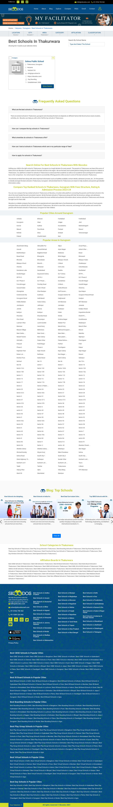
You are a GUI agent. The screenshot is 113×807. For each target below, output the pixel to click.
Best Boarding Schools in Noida (29, 721)
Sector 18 (82, 382)
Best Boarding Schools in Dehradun (42, 715)
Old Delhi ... (20, 340)
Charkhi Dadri (41, 236)
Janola (19, 309)
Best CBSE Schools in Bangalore (41, 656)
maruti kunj (41, 326)
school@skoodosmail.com (18, 607)
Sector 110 (40, 375)
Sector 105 (82, 368)
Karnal (19, 226)
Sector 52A (40, 421)
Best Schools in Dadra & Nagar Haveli (93, 611)
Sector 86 (20, 442)
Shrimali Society (22, 452)
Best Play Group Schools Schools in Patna (83, 746)
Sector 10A (61, 372)
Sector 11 (20, 375)
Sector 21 (61, 386)
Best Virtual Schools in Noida (87, 774)
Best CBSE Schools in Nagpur (81, 663)
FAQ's (76, 9)
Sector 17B (61, 382)
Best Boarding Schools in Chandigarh (69, 718)
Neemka (81, 333)
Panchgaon (82, 340)
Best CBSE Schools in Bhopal (36, 666)
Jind (80, 222)
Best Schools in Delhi (90, 593)
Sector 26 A (20, 393)
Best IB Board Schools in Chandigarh (68, 694)
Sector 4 (40, 407)
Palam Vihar (41, 340)
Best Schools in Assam (41, 598)
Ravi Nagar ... (62, 354)
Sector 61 (40, 428)
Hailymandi (61, 298)
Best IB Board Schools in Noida (29, 697)
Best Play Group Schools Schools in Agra (29, 752)
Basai (80, 253)
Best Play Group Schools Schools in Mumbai (37, 736)
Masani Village (21, 330)
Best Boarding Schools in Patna (45, 718)
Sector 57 (61, 424)
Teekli (18, 466)
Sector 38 (61, 403)
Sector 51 (61, 417)
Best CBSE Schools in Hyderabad (87, 656)
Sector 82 (40, 438)
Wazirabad (40, 473)
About (44, 9)
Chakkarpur (82, 263)
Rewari (81, 229)
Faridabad (61, 219)
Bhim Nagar (62, 256)
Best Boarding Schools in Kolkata (70, 705)
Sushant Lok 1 (21, 463)
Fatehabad (82, 219)
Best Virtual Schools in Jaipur (63, 770)
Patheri (60, 344)
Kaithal (39, 226)
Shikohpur (61, 449)
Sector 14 (40, 379)
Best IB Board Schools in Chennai (30, 684)
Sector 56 (40, 424)
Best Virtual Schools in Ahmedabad (89, 764)
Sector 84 (61, 438)
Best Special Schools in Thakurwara (44, 553)
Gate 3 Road (41, 288)
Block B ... (40, 263)
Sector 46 (20, 414)
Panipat (60, 229)
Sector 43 (40, 410)
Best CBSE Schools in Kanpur (78, 666)
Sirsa (39, 233)
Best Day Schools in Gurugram (29, 798)
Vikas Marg (61, 470)
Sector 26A (40, 393)
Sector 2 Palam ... (43, 386)
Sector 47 (40, 414)
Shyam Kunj (41, 452)
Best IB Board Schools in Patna (44, 694)
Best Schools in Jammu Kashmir (41, 623)
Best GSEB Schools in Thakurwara (35, 576)
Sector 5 (19, 417)
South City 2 (62, 456)
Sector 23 (20, 389)
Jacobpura (20, 305)
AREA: (44, 34)
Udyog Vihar (21, 470)
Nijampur (82, 337)
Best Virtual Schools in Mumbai (65, 764)
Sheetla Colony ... (42, 449)
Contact (92, 9)
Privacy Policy (13, 643)
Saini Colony (62, 358)
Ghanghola (20, 291)
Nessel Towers (21, 337)
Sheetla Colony (21, 449)
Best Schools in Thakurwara (42, 28)
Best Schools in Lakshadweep (93, 604)
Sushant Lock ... (84, 459)
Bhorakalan (41, 260)
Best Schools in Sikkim (66, 618)
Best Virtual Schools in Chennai (21, 764)
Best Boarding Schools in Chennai (30, 709)
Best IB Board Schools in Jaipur (88, 691)
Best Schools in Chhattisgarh (93, 628)
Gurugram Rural (22, 298)
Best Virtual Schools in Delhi (20, 761)
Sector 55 (20, 424)
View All (56, 536)
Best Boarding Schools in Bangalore (45, 705)
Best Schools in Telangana (92, 632)
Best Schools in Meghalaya (67, 596)
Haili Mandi (40, 298)
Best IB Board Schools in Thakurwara (66, 564)
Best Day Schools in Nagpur (66, 792)
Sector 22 (82, 386)
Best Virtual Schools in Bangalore (42, 761)
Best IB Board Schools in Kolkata (69, 681)
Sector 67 (61, 431)
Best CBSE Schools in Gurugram (52, 669)
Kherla (60, 316)
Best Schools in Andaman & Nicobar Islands (92, 616)
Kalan (60, 312)
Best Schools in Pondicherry (92, 600)
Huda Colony (41, 302)
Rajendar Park (21, 351)
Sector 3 (19, 396)
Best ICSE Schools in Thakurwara (42, 564)
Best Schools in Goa (90, 596)
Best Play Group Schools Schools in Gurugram (57, 749)
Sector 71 (61, 435)
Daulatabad (41, 270)
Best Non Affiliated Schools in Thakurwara (60, 576)
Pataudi (19, 344)
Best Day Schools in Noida (50, 798)
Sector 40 (61, 407)
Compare (68, 9)
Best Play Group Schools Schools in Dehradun (50, 743)
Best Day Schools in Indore (26, 792)
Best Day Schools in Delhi (19, 785)
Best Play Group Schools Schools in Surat (76, 740)
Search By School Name (77, 40)
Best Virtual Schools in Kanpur (84, 770)
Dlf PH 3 (19, 277)
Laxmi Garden (41, 323)
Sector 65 (20, 431)
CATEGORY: (60, 34)
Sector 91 (82, 442)
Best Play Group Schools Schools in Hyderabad (33, 733)
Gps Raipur (82, 291)
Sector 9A (20, 445)
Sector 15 (61, 379)
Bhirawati (82, 256)
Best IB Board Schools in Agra (51, 697)
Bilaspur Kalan (83, 260)
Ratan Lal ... (20, 354)
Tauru (80, 463)
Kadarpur (61, 309)
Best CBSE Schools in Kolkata (64, 656)
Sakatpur (82, 358)
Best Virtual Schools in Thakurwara (86, 551)
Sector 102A (62, 368)
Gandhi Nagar (83, 284)
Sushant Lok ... (42, 463)
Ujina (39, 470)
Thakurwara (62, 466)
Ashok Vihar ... (83, 249)
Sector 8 (19, 438)
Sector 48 (61, 414)
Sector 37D (40, 403)
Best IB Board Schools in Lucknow (39, 687)
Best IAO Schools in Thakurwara (75, 574)
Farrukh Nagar (83, 281)
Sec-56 (19, 365)
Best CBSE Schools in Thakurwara (19, 564)
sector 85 (82, 438)
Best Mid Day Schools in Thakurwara (29, 551)
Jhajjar (60, 222)
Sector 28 (82, 393)
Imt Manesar (62, 302)
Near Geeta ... (21, 333)
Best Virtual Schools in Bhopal (40, 770)
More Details (47, 86)
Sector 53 (61, 421)
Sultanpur (40, 459)
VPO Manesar (83, 470)
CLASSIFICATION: (94, 34)
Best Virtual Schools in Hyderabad (90, 761)
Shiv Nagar (82, 449)
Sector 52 (82, 417)
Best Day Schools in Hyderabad (83, 785)
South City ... (83, 456)
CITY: (30, 34)
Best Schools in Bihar (40, 607)
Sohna (81, 452)
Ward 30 (19, 473)
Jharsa (39, 309)
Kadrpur (40, 312)
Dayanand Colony (43, 274)
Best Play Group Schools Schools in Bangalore (56, 730)
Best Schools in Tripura (66, 625)
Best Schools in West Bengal (68, 632)
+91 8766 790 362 (15, 611)
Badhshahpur (21, 253)
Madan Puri (61, 323)
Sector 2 (19, 386)
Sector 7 (81, 431)
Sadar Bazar (41, 358)
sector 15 (82, 379)
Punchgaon (61, 347)
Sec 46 (60, 361)
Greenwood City (22, 295)
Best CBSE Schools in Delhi (19, 656)
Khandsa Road (42, 316)
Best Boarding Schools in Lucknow (39, 712)
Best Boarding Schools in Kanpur (21, 718)
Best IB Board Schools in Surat (85, 687)
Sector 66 (40, 431)
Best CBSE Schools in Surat (60, 663)
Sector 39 (82, 403)
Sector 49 (82, 414)
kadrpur (19, 312)
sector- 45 (61, 445)
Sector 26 (82, 389)
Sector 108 (20, 372)
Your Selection (16, 805)
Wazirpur (61, 473)
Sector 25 (61, 389)
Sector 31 (40, 396)
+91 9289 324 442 (15, 615)
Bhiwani (39, 219)
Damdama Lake (22, 270)
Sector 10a (82, 372)
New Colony (41, 337)
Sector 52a (20, 421)
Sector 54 (82, 421)
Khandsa (19, 316)
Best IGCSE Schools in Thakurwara (35, 571)
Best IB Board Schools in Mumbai (76, 684)
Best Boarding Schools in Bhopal (67, 715)
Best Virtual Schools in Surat (65, 767)
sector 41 (20, 410)
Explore (58, 9)
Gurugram (26, 28)
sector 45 (82, 410)
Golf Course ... (62, 291)
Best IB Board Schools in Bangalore (44, 681)
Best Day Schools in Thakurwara (18, 548)
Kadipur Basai (83, 309)
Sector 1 (60, 365)
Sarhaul (19, 361)
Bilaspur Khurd (21, 263)
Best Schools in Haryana (41, 614)
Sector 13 (20, 379)
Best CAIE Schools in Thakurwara (53, 574)
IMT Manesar (83, 302)
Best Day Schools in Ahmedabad (76, 789)
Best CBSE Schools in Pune (41, 660)
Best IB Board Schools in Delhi (20, 681)
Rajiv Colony (62, 351)
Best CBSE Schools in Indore (39, 663)
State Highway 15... (23, 459)
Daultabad (82, 270)
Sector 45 (61, 410)
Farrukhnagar (21, 284)
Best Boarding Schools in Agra (51, 721)
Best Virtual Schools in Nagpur (87, 767)
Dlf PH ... (81, 274)
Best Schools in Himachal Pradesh (42, 618)
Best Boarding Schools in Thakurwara (69, 548)
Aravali (19, 249)
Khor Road (20, 319)
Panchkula (40, 229)
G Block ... (61, 284)
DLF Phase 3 (21, 281)
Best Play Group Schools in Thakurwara (43, 548)
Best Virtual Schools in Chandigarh (40, 774)
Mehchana (40, 330)
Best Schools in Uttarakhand (93, 621)
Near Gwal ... (41, 333)
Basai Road (20, 256)
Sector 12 (82, 375)
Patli (80, 344)
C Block (60, 263)
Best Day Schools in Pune (33, 789)
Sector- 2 (40, 445)
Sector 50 (40, 417)
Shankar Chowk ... (84, 445)
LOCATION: (16, 34)
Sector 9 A (61, 442)
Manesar (19, 326)
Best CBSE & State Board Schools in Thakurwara (49, 569)
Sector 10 (82, 365)
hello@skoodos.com (83, 2)
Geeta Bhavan (62, 288)
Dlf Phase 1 (61, 277)
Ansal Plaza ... (83, 246)
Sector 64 (82, 428)
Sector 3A (20, 407)
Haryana (18, 28)
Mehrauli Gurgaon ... (64, 330)
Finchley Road (41, 284)
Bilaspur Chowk (63, 260)
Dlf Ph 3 (39, 277)
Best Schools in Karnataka (42, 628)
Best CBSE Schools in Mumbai (63, 660)
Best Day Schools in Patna (76, 795)
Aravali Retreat (42, 249)
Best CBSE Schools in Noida (74, 669)
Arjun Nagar (62, 249)
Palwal (19, 236)
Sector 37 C (41, 400)
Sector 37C (82, 400)
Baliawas (61, 253)
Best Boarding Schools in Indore (63, 712)
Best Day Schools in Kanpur (56, 795)
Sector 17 (20, 382)
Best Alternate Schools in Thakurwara (30, 566)
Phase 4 (39, 347)
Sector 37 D (61, 400)
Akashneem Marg (22, 246)
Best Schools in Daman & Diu (93, 607)
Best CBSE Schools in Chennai (20, 660)
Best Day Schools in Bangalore (39, 785)
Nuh (59, 236)
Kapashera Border (84, 312)
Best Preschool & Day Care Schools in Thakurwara (58, 551)
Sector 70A (40, 435)
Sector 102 (40, 368)
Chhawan (40, 267)
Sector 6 (19, 428)
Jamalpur (61, 305)
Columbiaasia (83, 267)
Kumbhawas (83, 319)
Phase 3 (19, 347)
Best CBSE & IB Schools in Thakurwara (55, 566)
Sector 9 (40, 442)
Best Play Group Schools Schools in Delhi (24, 730)
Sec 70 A (81, 361)
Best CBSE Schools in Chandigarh (28, 669)
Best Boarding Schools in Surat (86, 712)
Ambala (19, 219)
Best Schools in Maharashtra (43, 640)
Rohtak (19, 233)
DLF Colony (61, 274)
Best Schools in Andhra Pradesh (41, 593)
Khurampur (41, 319)
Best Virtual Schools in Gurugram (64, 774)
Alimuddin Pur (41, 246)
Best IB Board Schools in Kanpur (21, 694)
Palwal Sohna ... (63, 340)
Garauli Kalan (21, 288)
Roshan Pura (21, 358)
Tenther (39, 466)
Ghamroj (81, 288)
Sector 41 (82, 407)
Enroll (84, 9)
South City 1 (41, 456)
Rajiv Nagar (82, 351)
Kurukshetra (62, 226)
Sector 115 (61, 375)
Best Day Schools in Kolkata (61, 785)
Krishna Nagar (62, 319)
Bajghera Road (42, 253)
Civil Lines (61, 267)
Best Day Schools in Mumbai (53, 789)
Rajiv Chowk (41, 351)
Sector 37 (20, 400)
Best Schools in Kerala (41, 631)
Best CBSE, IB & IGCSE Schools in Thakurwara (83, 566)
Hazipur (81, 298)
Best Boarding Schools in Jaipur (91, 715)
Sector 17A (40, 382)
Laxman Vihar (21, 323)
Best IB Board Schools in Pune (53, 684)
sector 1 (39, 365)
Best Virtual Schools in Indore (44, 767)
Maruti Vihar (83, 326)
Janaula (81, 305)
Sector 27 (61, 393)
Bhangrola (40, 256)
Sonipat (60, 233)
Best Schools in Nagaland (67, 604)
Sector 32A (61, 396)
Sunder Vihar (62, 459)
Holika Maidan (21, 302)
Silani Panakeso (63, 452)
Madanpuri (82, 323)
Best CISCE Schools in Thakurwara (30, 574)
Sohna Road (21, 456)
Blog (50, 9)
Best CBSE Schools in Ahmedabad (87, 660)
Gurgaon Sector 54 (64, 295)
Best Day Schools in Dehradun (87, 792)
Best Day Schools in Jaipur (36, 795)
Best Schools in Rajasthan (67, 614)
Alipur (60, 246)
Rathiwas (40, 354)
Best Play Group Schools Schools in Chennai (65, 733)
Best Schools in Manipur (66, 593)
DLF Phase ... (41, 281)
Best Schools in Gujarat (41, 610)
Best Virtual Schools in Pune (43, 764)
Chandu (19, 267)
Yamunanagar (83, 233)
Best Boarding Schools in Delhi (20, 705)
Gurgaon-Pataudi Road (86, 295)
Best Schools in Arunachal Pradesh (42, 602)
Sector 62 (61, 428)
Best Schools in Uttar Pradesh (68, 629)
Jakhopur (40, 305)
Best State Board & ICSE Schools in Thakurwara (63, 571)
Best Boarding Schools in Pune (53, 709)
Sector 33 (82, 396)
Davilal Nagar (21, 274)
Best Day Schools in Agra (69, 798)
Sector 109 (40, 372)
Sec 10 (39, 361)
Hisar (39, 222)
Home (36, 9)
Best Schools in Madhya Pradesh (41, 635)
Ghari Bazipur (41, 291)
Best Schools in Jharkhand (92, 625)
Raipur (81, 347)
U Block (81, 466)
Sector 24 (40, 389)
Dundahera (61, 281)
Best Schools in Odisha (66, 607)
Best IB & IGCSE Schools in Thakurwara (78, 569)
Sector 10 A (20, 368)
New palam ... (62, 337)
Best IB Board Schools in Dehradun (40, 691)
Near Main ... (62, 333)
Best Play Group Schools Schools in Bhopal (83, 743)
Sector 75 (82, 435)
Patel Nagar (41, 344)
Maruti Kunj (61, 326)
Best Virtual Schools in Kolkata (66, 761)
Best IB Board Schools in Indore (63, 687)
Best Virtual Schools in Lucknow (21, 767)
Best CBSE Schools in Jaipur (57, 666)
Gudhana (40, 295)
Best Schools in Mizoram (67, 600)
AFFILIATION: (76, 34)
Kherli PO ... (82, 316)
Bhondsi (19, 260)
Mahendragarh (83, 226)
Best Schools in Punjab (66, 611)
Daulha (60, 270)
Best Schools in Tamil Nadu (67, 622)
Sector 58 (82, 424)
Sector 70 (20, 435)
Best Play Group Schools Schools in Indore (46, 740)
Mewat (19, 229)
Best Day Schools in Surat (46, 792)
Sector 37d (20, 403)
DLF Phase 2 (83, 277)
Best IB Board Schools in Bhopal (65, 691)
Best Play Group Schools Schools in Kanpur (52, 746)
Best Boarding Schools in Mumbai (77, 709)
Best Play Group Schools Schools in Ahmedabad (71, 736)
